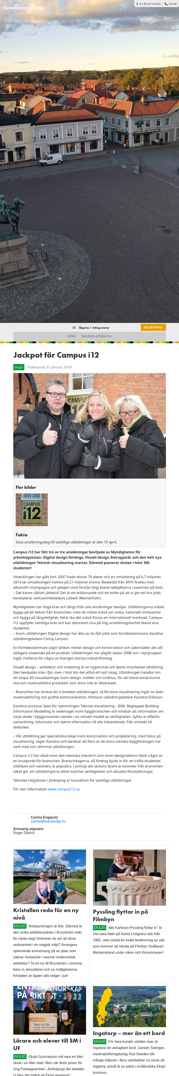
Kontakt (173, 4)
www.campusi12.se (64, 789)
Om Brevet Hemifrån (150, 4)
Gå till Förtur (153, 327)
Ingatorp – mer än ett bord (129, 1033)
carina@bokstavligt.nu (48, 821)
